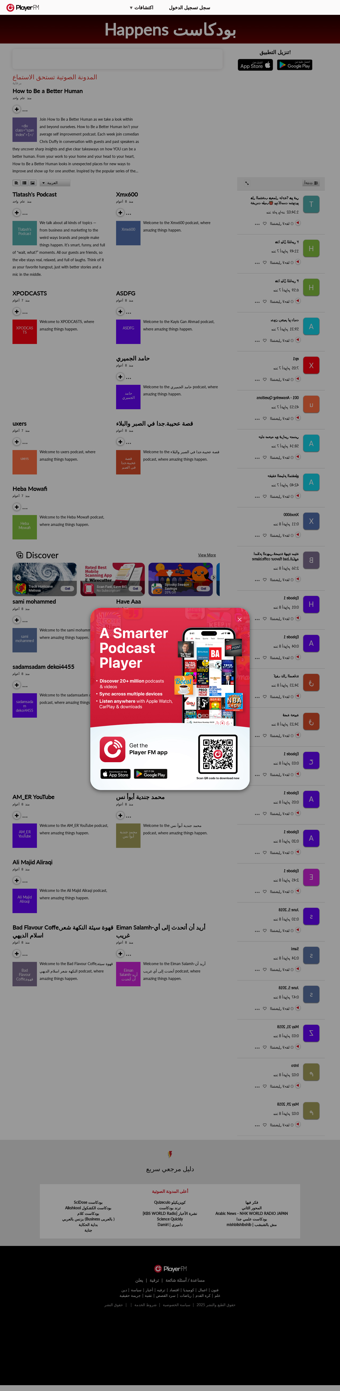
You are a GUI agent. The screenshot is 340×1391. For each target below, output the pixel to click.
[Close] (240, 619)
